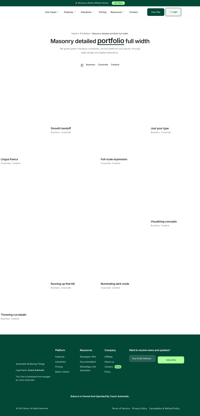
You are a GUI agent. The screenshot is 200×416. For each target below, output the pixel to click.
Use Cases (52, 12)
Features (70, 12)
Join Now (118, 3)
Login (173, 12)
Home (73, 33)
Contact (133, 12)
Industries (87, 12)
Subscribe (171, 358)
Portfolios (84, 33)
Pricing (102, 12)
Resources (117, 12)
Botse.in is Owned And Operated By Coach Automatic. (100, 396)
